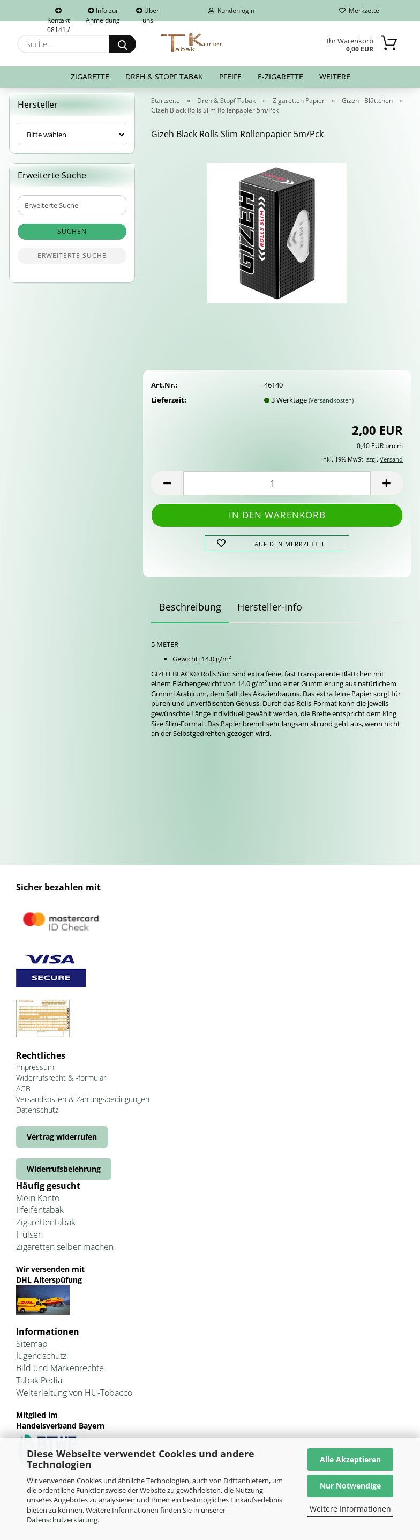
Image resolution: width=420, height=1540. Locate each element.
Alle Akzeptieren (350, 1459)
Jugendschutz (41, 1362)
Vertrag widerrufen (62, 1143)
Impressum (35, 1073)
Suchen (72, 238)
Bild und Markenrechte (60, 1375)
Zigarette (90, 76)
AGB (23, 1095)
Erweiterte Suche (72, 262)
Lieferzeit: (168, 406)
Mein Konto (37, 1204)
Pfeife (230, 76)
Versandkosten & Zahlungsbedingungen (82, 1105)
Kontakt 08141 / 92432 (58, 14)
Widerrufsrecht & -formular (61, 1084)
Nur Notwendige (350, 1486)
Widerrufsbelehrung (64, 1175)
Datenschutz (37, 1116)
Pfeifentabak (40, 1217)
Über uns (147, 13)
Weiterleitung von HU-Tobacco (74, 1399)
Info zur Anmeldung (103, 13)
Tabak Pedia (39, 1387)
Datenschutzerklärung (62, 1519)
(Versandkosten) (331, 407)
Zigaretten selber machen (65, 1253)
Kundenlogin (231, 10)
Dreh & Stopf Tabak (164, 76)
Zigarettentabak (46, 1229)
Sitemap (32, 1350)
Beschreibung (190, 613)
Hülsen (29, 1241)
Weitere (334, 76)
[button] (167, 490)
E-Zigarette (280, 76)
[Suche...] (122, 44)
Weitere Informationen (350, 1509)
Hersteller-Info (269, 613)
